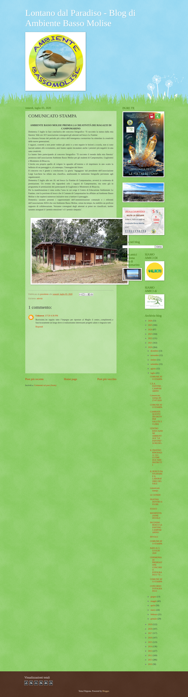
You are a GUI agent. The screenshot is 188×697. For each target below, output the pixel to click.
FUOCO (153, 509)
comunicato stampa (155, 489)
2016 (150, 638)
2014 (150, 646)
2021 (150, 343)
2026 (150, 321)
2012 (150, 655)
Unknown (40, 316)
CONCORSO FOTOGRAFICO (156, 588)
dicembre (154, 351)
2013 (150, 651)
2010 (150, 664)
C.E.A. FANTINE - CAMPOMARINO (156, 387)
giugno (153, 597)
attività (39, 298)
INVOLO (154, 537)
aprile (153, 605)
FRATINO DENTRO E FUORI (156, 501)
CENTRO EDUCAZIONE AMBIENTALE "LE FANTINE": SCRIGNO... (156, 437)
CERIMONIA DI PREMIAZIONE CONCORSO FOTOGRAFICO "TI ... (156, 566)
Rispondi (39, 327)
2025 (150, 325)
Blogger (105, 691)
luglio (153, 373)
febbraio (154, 614)
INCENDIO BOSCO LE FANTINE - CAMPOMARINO (156, 527)
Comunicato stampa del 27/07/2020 (156, 398)
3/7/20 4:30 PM (51, 316)
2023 (150, 334)
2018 (150, 629)
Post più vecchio (107, 379)
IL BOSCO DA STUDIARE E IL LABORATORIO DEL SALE (156, 477)
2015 (150, 642)
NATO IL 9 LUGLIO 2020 (155, 550)
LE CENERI (155, 495)
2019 (150, 624)
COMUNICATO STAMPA (156, 378)
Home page (70, 379)
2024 (150, 329)
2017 (150, 633)
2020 (150, 347)
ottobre (153, 360)
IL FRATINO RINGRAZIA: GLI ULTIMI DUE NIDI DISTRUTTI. (156, 457)
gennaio (153, 619)
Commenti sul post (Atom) (45, 385)
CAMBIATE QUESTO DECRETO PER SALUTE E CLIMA (156, 418)
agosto (153, 369)
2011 (150, 660)
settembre (154, 364)
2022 (150, 338)
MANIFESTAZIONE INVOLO (156, 515)
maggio (153, 601)
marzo (153, 610)
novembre (154, 355)
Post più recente (34, 379)
